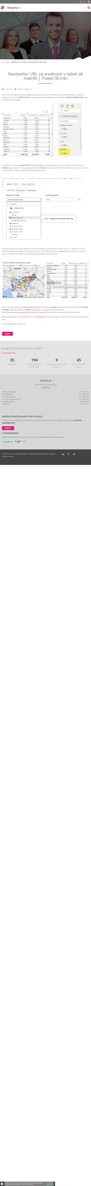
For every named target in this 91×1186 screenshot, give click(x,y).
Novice (7, 62)
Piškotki (4, 456)
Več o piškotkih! (51, 1184)
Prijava (8, 428)
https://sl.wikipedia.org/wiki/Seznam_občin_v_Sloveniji (24, 312)
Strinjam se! (48, 1184)
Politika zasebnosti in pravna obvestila (41, 454)
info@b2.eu (45, 387)
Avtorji (11, 456)
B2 (3, 62)
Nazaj (7, 334)
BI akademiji (42, 317)
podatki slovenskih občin (31, 307)
